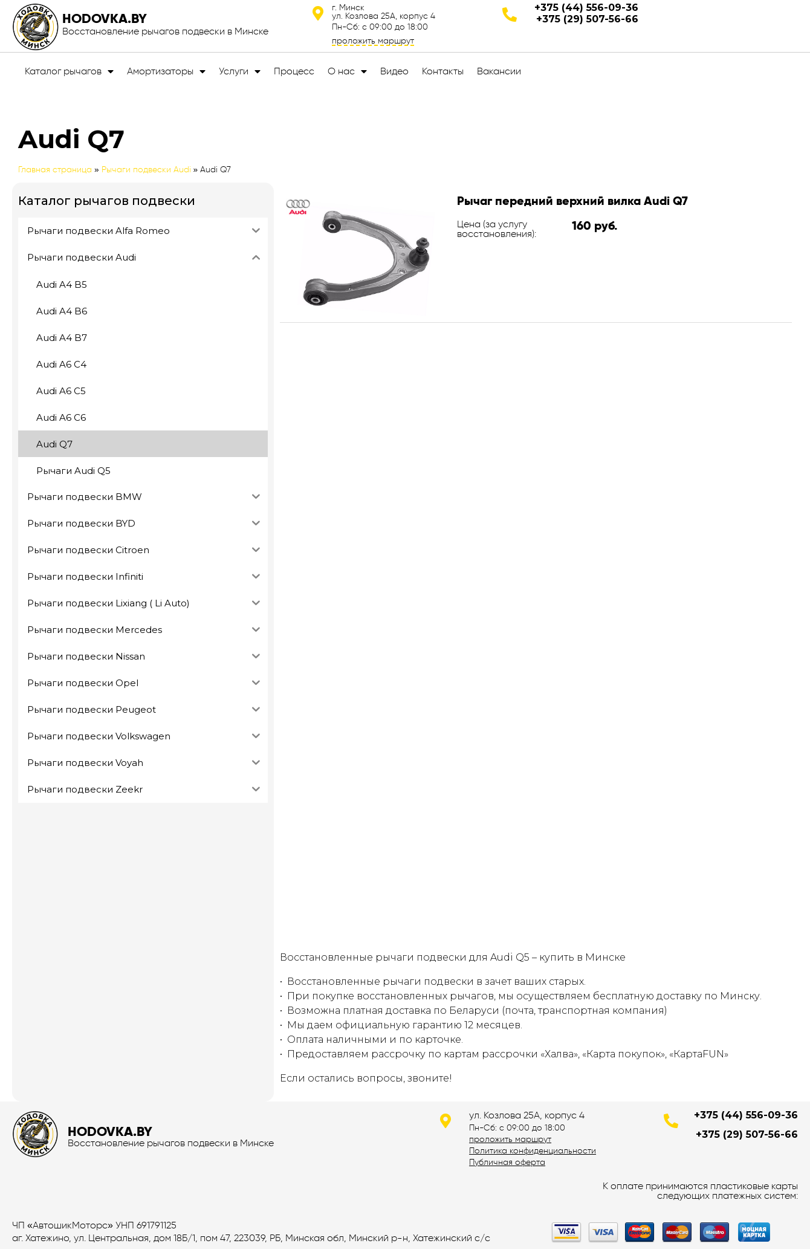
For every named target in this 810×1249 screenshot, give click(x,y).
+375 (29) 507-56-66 (587, 19)
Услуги (240, 71)
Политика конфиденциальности (532, 1150)
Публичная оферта (507, 1162)
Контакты (443, 71)
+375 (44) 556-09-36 (586, 7)
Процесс (294, 71)
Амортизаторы (166, 71)
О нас (347, 71)
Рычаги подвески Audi (146, 169)
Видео (394, 71)
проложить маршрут (373, 40)
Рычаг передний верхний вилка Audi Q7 (572, 200)
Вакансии (499, 71)
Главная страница (55, 169)
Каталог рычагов (69, 71)
